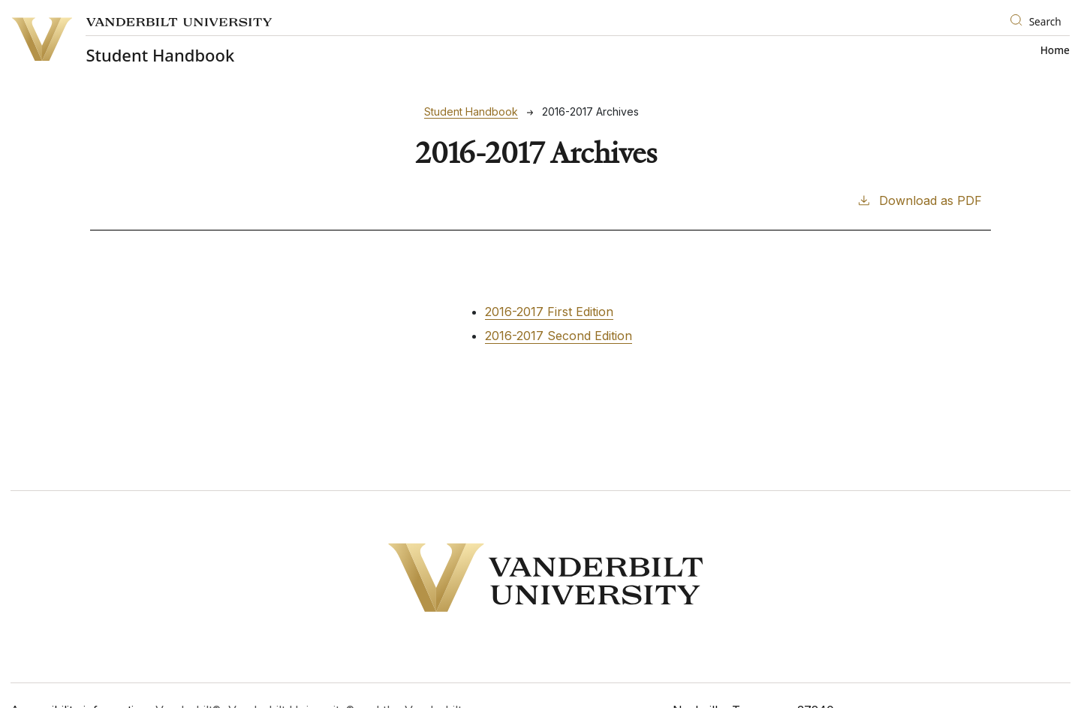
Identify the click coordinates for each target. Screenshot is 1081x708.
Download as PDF (919, 199)
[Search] (1036, 22)
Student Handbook (471, 111)
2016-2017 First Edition (549, 311)
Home (1055, 50)
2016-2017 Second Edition (558, 335)
